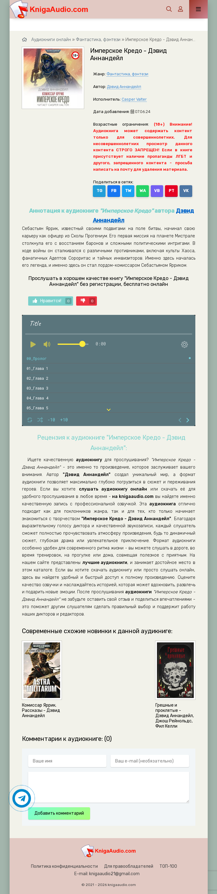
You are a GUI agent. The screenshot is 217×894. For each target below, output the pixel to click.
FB (113, 190)
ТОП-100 (168, 866)
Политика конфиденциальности (64, 866)
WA (143, 190)
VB (157, 190)
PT (171, 190)
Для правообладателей (128, 866)
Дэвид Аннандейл (124, 86)
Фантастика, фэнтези (127, 74)
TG (99, 190)
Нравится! (52, 301)
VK (186, 190)
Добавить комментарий (59, 813)
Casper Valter (134, 99)
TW (128, 190)
